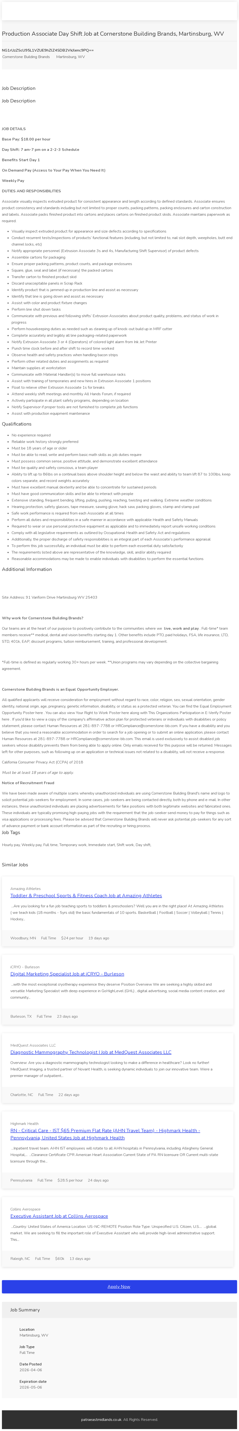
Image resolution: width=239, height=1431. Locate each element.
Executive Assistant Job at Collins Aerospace (59, 1216)
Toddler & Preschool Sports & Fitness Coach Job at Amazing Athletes (86, 895)
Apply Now (119, 1287)
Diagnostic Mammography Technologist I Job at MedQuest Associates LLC (90, 1052)
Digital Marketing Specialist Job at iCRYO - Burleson (67, 974)
